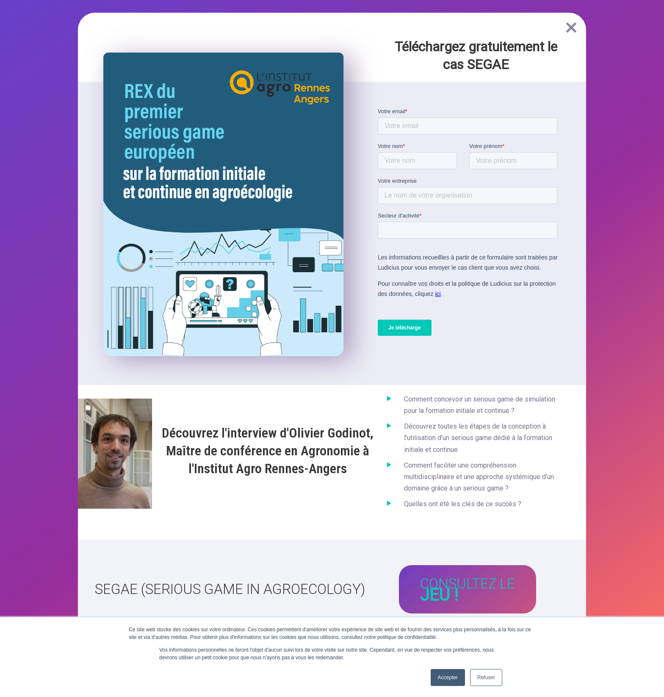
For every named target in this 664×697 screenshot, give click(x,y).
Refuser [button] (486, 677)
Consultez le (467, 590)
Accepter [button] (448, 677)
